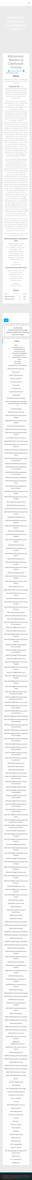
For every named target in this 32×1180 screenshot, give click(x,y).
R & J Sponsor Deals (16, 382)
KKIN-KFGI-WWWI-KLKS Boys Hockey (16, 744)
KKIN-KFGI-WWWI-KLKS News (16, 619)
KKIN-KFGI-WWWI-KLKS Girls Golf (16, 872)
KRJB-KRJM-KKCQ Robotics (16, 766)
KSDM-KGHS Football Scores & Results (16, 925)
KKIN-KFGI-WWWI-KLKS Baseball (16, 830)
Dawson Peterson (16, 71)
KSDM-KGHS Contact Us (18, 1044)
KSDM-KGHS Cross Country (16, 1033)
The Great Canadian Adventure (16, 1092)
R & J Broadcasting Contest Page (16, 1088)
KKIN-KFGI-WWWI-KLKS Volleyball (16, 655)
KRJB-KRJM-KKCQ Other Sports (16, 598)
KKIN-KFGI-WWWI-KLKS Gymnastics (16, 801)
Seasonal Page (16, 1085)
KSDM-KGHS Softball (16, 1023)
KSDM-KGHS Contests (16, 915)
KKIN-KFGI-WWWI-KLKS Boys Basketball (16, 716)
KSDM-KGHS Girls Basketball (16, 962)
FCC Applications (16, 388)
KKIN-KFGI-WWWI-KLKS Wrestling (16, 787)
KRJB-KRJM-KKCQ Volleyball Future (16, 429)
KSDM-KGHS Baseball (16, 1013)
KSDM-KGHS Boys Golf (16, 1052)
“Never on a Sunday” (16, 378)
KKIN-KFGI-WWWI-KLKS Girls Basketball (16, 730)
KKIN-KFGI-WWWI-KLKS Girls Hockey (16, 773)
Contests (16, 1118)
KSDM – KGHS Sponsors (16, 375)
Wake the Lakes (16, 1137)
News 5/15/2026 (16, 1098)
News (16, 345)
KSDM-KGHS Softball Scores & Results (16, 1030)
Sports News (16, 385)
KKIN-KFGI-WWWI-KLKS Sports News (16, 615)
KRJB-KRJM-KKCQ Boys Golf (16, 559)
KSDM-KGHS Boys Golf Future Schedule (16, 1055)
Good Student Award (16, 1111)
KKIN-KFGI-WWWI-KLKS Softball (16, 844)
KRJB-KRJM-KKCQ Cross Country (16, 438)
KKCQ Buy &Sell (16, 1141)
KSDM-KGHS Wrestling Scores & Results (16, 945)
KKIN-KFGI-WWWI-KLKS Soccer (16, 672)
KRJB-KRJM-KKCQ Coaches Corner (16, 1075)
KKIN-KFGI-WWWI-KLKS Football (16, 631)
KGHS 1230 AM (16, 1128)
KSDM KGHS (16, 1042)
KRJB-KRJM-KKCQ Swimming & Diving (16, 450)
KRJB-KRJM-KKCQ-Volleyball (16, 426)
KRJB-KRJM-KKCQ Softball (16, 545)
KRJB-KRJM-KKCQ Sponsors (16, 369)
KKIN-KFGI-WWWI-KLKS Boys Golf (16, 858)
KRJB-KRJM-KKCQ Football (16, 412)
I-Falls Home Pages (18, 334)
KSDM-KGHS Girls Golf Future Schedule (16, 1065)
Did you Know (16, 372)
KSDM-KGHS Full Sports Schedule (16, 1072)
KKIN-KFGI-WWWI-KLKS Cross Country (16, 702)
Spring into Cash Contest (16, 1095)
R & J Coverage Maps (16, 1144)
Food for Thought (16, 1124)
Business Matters (16, 1108)
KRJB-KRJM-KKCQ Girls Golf (16, 573)
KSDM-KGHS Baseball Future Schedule (16, 1017)
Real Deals (16, 1131)
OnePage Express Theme (21, 1178)
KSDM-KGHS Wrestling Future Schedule (16, 941)
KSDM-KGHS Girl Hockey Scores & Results (16, 996)
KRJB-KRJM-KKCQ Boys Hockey (16, 502)
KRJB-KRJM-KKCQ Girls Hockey (16, 505)
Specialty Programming (16, 1082)
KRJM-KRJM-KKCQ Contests (16, 763)
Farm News (18, 361)
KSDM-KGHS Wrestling (16, 938)
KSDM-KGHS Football (16, 918)
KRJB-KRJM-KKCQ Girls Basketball (16, 477)
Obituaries (16, 1121)
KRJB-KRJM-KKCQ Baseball (16, 531)
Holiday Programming (16, 1134)
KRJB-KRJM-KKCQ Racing (16, 770)
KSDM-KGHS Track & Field (16, 999)
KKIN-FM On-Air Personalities (16, 612)
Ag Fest (16, 1078)
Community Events (17, 347)
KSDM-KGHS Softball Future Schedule (16, 1026)
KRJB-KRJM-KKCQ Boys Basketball (16, 463)
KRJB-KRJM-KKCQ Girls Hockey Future (16, 508)
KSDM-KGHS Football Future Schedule (16, 922)
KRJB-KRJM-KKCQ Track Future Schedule (16, 590)
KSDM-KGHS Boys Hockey (16, 976)
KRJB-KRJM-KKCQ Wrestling (16, 517)
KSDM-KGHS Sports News (16, 900)
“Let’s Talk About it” (16, 1159)
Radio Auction (16, 1156)
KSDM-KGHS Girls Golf (16, 1062)
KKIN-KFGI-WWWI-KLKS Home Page (17, 332)
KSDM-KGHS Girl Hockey (16, 990)
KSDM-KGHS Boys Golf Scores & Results (16, 1059)
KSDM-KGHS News (16, 907)
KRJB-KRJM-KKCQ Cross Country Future (16, 441)
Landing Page (17, 328)
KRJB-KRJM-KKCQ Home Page (18, 330)
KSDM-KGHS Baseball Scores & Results (16, 1020)
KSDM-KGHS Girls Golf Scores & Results (16, 1069)
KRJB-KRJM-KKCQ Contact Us (16, 1105)
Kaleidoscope (16, 1162)
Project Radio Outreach (16, 391)
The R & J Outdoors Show (16, 1114)
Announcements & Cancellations (17, 365)
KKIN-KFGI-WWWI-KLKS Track (16, 886)
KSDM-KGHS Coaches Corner (16, 903)
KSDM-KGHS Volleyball (16, 928)
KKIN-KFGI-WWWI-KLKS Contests (16, 627)
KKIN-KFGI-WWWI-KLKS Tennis (16, 658)
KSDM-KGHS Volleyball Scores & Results (16, 935)
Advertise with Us (16, 1147)
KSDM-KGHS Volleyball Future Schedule (16, 931)
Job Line (16, 1101)
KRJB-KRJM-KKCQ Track (16, 586)
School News (18, 363)
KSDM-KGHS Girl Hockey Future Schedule (16, 993)
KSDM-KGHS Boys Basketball (16, 948)
